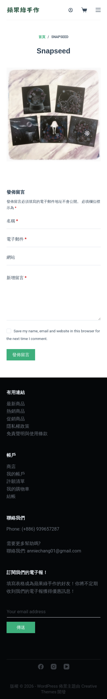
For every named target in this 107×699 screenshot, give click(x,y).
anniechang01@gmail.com (54, 551)
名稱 (12, 221)
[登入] (70, 10)
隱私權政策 (18, 426)
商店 (11, 466)
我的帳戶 (16, 474)
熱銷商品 (16, 411)
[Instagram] (53, 666)
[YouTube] (66, 666)
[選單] (98, 9)
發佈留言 (20, 354)
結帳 (11, 496)
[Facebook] (41, 666)
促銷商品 (16, 419)
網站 (11, 257)
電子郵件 (17, 239)
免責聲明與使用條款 (27, 433)
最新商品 (16, 403)
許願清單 (16, 481)
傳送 (21, 627)
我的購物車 (18, 489)
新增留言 (17, 277)
